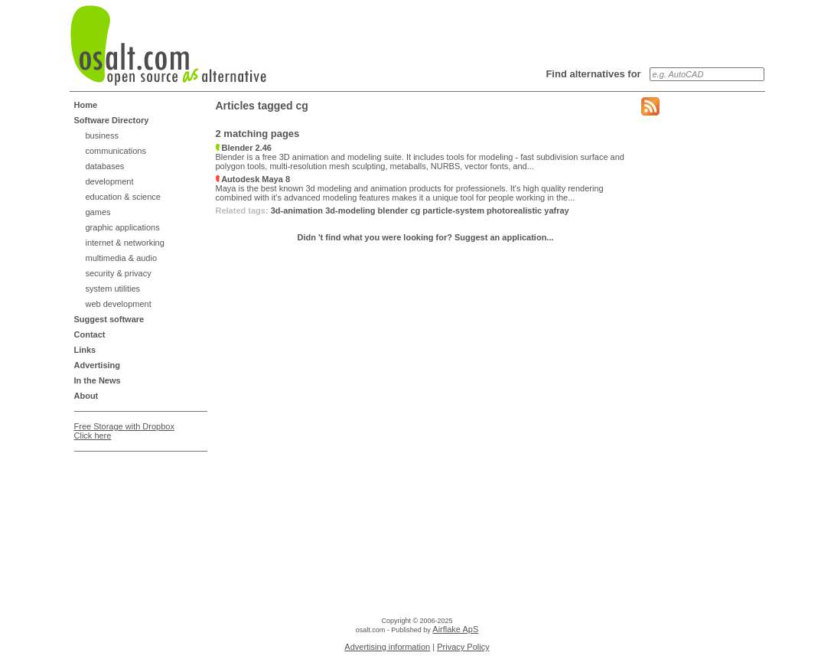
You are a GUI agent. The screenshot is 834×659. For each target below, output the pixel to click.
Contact (90, 334)
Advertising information (387, 646)
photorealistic (514, 210)
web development (118, 303)
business (102, 135)
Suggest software (109, 319)
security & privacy (118, 273)
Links (85, 349)
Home (86, 104)
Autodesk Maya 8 (253, 179)
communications (116, 150)
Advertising (97, 365)
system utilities (113, 288)
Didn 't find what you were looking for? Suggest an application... (425, 237)
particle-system (453, 210)
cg (415, 210)
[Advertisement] (135, 496)
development (110, 181)
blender (393, 210)
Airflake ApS (455, 629)
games (98, 212)
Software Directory (111, 120)
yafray (556, 210)
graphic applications (123, 227)
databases (105, 166)
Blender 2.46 (244, 147)
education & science (123, 196)
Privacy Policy (463, 646)
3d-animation (297, 210)
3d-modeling (350, 210)
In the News (97, 380)
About (86, 395)
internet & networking (125, 242)
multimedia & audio (122, 258)
